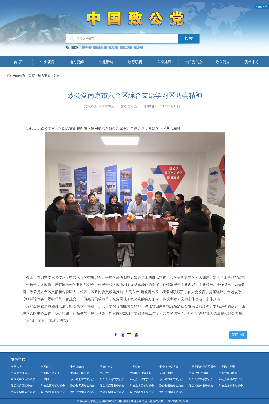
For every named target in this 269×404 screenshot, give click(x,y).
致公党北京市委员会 (82, 379)
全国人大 (16, 366)
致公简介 (223, 62)
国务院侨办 (106, 366)
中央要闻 (47, 62)
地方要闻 (76, 62)
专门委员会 (193, 62)
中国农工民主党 (79, 373)
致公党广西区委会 (22, 385)
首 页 (18, 62)
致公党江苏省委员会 (112, 385)
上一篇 (119, 335)
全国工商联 (166, 373)
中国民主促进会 (50, 373)
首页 (32, 75)
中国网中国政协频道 (23, 379)
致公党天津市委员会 (142, 379)
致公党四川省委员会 (82, 385)
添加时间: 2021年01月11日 (162, 106)
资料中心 (252, 62)
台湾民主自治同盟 (140, 373)
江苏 (57, 75)
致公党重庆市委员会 (171, 379)
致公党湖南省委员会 (23, 391)
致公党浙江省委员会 (142, 385)
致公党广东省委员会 (201, 379)
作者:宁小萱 (129, 106)
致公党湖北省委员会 (112, 391)
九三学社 (105, 373)
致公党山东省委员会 (201, 385)
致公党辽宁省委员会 (231, 385)
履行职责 (135, 62)
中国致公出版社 (228, 373)
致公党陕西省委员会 (142, 391)
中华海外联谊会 (168, 366)
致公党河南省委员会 (171, 391)
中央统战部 (77, 366)
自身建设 (164, 62)
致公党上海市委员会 (112, 379)
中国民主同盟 (227, 366)
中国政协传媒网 (198, 373)
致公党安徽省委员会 (171, 385)
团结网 (45, 379)
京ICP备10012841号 (179, 401)
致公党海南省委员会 (53, 391)
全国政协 (46, 366)
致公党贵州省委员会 (82, 391)
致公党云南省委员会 (53, 385)
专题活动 (106, 62)
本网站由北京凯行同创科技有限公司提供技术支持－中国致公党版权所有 (120, 401)
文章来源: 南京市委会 (99, 106)
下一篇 (132, 335)
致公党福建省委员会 (231, 379)
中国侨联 (135, 366)
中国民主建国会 (20, 373)
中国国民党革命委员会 (202, 366)
